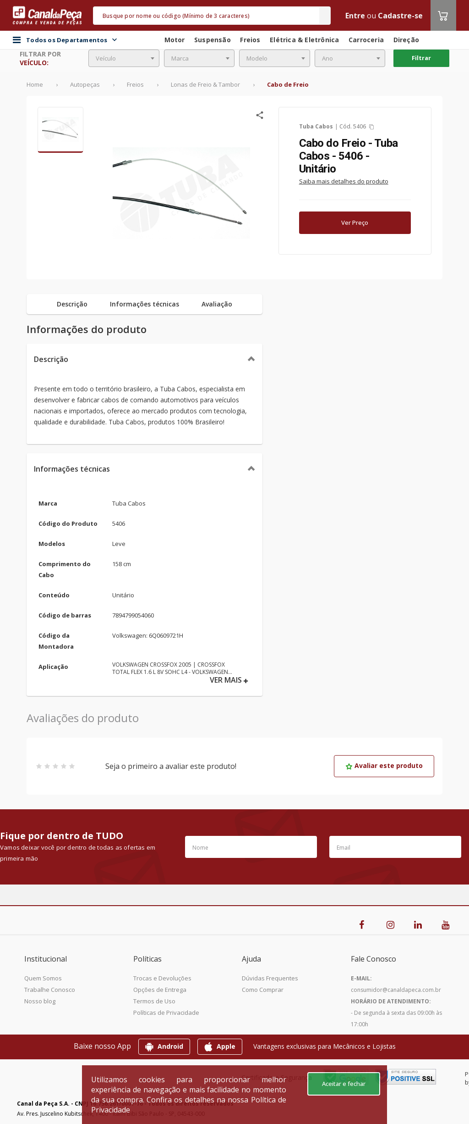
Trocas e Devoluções (162, 978)
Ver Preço (354, 222)
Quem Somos (43, 978)
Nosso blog (39, 1001)
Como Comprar (263, 989)
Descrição (51, 359)
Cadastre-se (400, 16)
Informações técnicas (72, 469)
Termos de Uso (154, 1001)
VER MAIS (229, 680)
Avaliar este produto (384, 765)
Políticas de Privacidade (166, 1012)
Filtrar (421, 58)
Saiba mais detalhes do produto (343, 181)
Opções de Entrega (159, 989)
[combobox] (123, 58)
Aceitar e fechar (343, 1083)
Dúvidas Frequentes (270, 978)
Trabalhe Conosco (49, 989)
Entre (355, 16)
